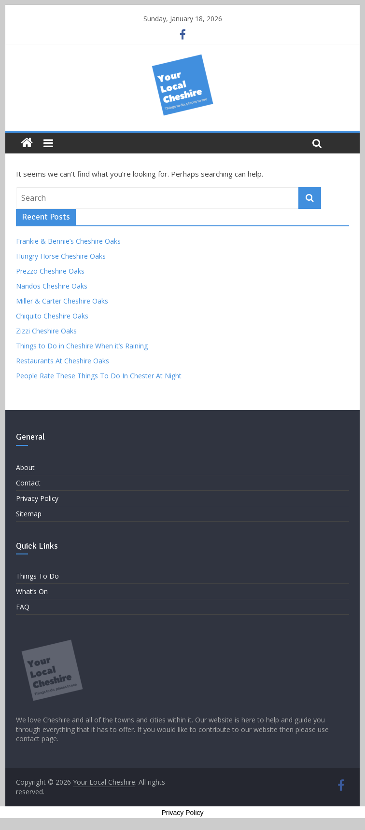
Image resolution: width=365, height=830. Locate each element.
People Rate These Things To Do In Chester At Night (99, 375)
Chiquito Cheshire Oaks (52, 315)
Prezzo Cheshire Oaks (50, 271)
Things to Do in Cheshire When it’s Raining (82, 345)
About (25, 467)
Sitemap (29, 513)
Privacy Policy (37, 498)
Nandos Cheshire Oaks (51, 285)
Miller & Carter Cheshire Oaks (62, 300)
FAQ (22, 606)
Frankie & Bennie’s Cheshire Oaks (68, 241)
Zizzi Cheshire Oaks (46, 330)
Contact (28, 482)
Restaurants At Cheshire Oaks (62, 360)
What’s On (32, 591)
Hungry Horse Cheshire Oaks (61, 256)
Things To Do (37, 576)
